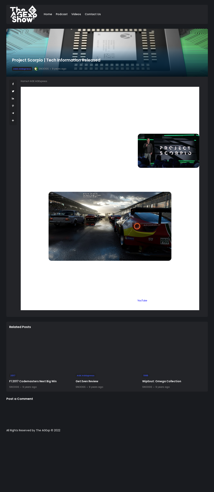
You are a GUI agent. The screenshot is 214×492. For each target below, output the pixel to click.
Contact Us (93, 14)
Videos (76, 14)
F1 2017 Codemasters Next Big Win (33, 381)
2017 (12, 375)
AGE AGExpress (22, 68)
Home (48, 14)
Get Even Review (87, 381)
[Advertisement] (107, 464)
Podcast (62, 14)
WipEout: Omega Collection (161, 381)
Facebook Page (127, 300)
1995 (145, 375)
